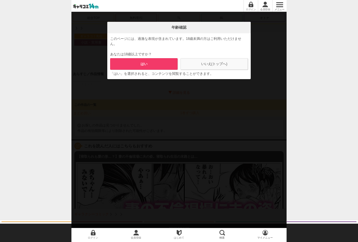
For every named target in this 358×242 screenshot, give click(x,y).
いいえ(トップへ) (214, 64)
